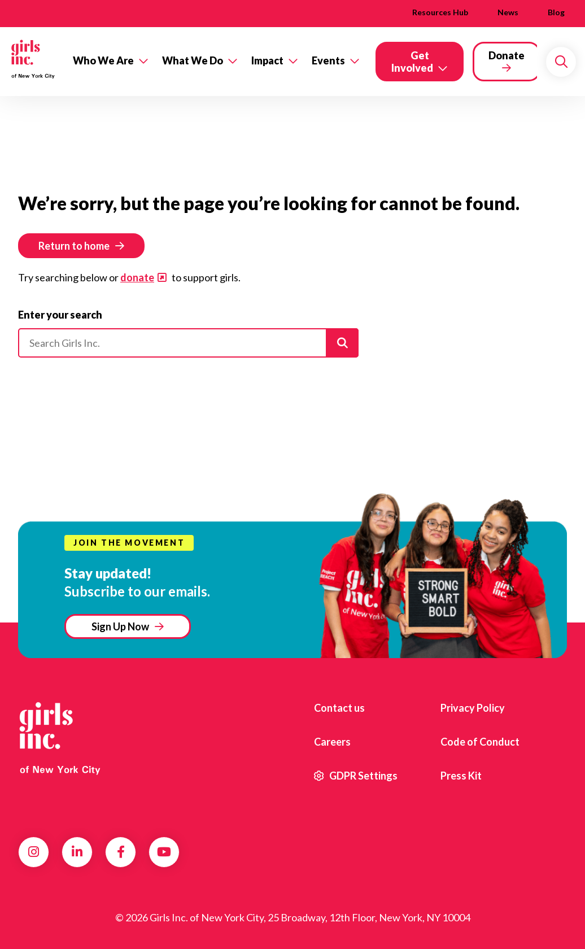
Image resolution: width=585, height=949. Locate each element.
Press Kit (461, 775)
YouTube (164, 852)
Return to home (74, 246)
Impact (267, 60)
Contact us (339, 708)
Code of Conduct (479, 741)
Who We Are (103, 60)
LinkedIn (77, 852)
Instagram (33, 852)
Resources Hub (440, 12)
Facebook (120, 852)
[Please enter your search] (188, 343)
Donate (506, 55)
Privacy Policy (472, 708)
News (507, 12)
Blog (556, 12)
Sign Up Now (120, 626)
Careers (332, 741)
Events (328, 60)
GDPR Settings (356, 775)
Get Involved (412, 61)
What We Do (192, 60)
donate (137, 277)
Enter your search (60, 314)
